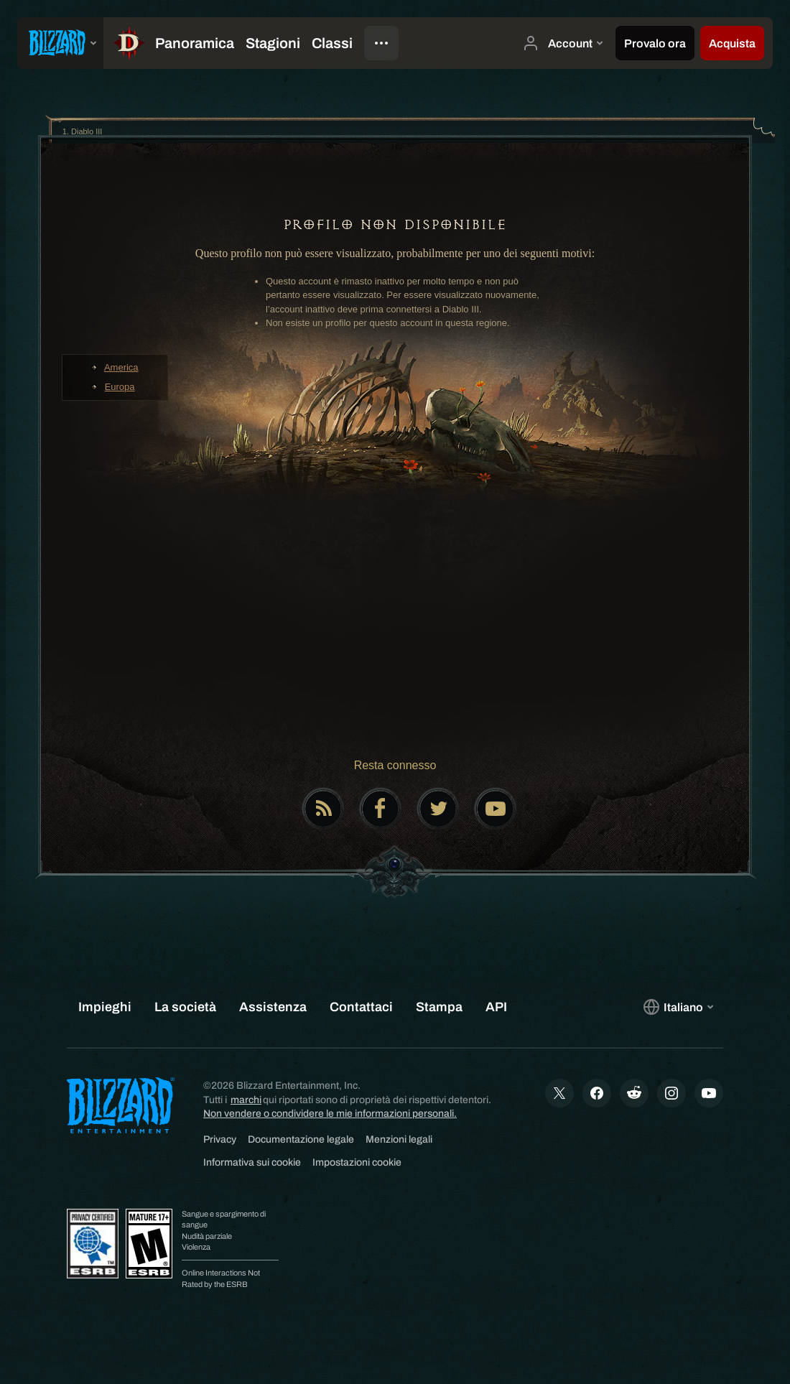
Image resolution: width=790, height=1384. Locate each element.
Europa (120, 386)
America (121, 367)
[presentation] (60, 43)
